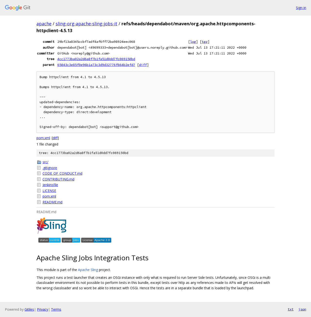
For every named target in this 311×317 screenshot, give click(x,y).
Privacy (42, 309)
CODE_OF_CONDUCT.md (62, 173)
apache (44, 24)
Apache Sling (88, 269)
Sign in (301, 7)
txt (291, 309)
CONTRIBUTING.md (58, 179)
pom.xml (43, 138)
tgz (204, 41)
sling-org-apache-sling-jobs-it (86, 24)
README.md (52, 202)
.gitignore (50, 167)
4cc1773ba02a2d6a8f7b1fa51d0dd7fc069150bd (96, 59)
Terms (56, 309)
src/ (45, 162)
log (193, 41)
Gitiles (29, 309)
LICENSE (49, 190)
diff (143, 65)
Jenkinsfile (50, 184)
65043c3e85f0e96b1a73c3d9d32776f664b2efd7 (96, 65)
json (302, 309)
